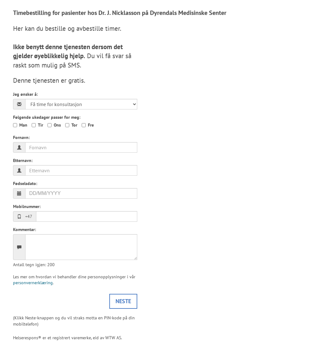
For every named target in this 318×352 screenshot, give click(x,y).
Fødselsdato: (25, 183)
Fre (91, 125)
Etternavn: (23, 160)
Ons (57, 125)
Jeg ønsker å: (25, 94)
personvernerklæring (33, 282)
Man (23, 125)
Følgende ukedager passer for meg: (46, 117)
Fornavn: (21, 137)
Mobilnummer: (27, 206)
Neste (123, 301)
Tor (74, 125)
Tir (40, 125)
